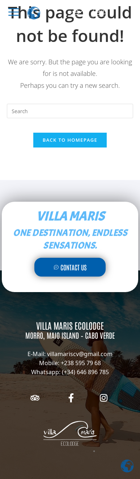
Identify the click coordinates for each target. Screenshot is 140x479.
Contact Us (70, 267)
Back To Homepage (70, 140)
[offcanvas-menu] (13, 12)
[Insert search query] (70, 111)
